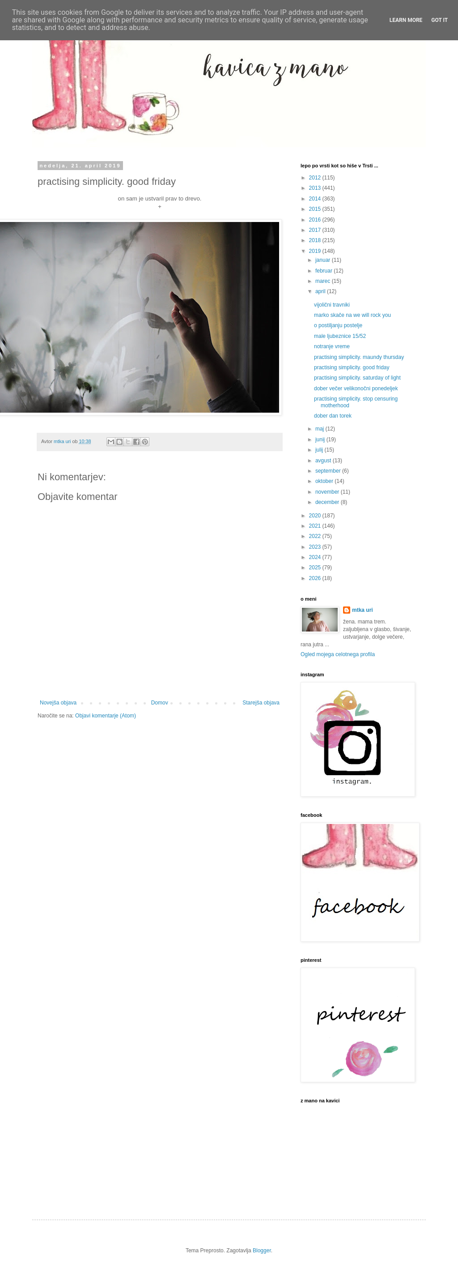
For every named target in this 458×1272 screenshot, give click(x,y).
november (328, 492)
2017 (315, 230)
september (328, 471)
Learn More (406, 20)
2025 (315, 567)
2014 (315, 199)
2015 (315, 209)
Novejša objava (58, 703)
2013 (315, 188)
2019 (315, 251)
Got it (439, 20)
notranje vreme (332, 346)
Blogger (262, 1250)
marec (323, 281)
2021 (315, 526)
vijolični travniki (332, 305)
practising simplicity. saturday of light (357, 378)
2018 (315, 240)
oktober (325, 481)
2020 (315, 515)
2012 (315, 178)
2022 (315, 536)
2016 (315, 220)
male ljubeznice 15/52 (340, 336)
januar (323, 260)
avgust (324, 460)
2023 (315, 547)
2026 (315, 578)
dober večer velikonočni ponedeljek (356, 388)
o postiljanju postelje (338, 325)
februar (324, 271)
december (328, 502)
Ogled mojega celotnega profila (338, 654)
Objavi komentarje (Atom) (105, 716)
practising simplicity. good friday (352, 367)
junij (321, 439)
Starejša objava (261, 703)
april (321, 291)
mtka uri (362, 610)
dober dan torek (333, 416)
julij (320, 450)
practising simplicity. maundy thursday (359, 357)
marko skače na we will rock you (352, 315)
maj (320, 429)
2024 (315, 557)
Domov (159, 703)
